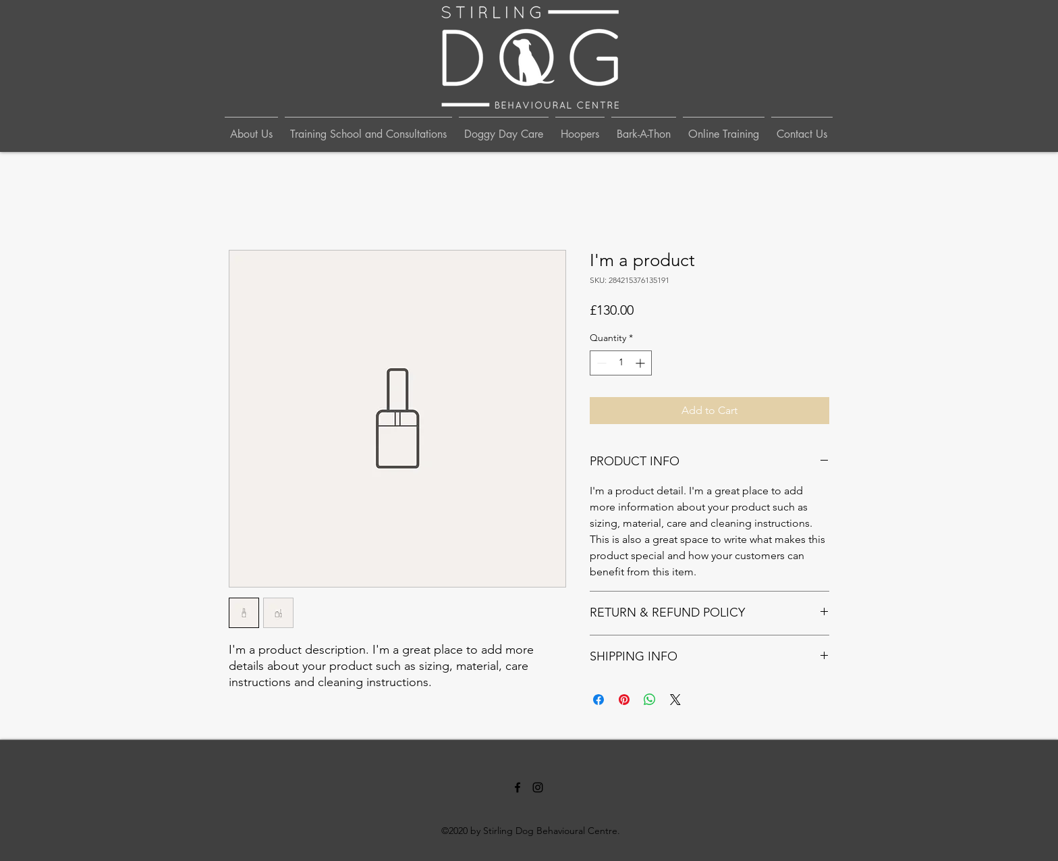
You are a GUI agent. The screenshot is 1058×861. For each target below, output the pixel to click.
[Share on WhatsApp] (650, 700)
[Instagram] (538, 787)
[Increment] (641, 363)
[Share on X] (675, 700)
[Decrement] (600, 363)
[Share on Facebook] (598, 700)
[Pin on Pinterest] (624, 700)
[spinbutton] (621, 363)
